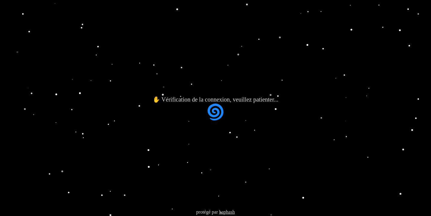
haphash (227, 212)
